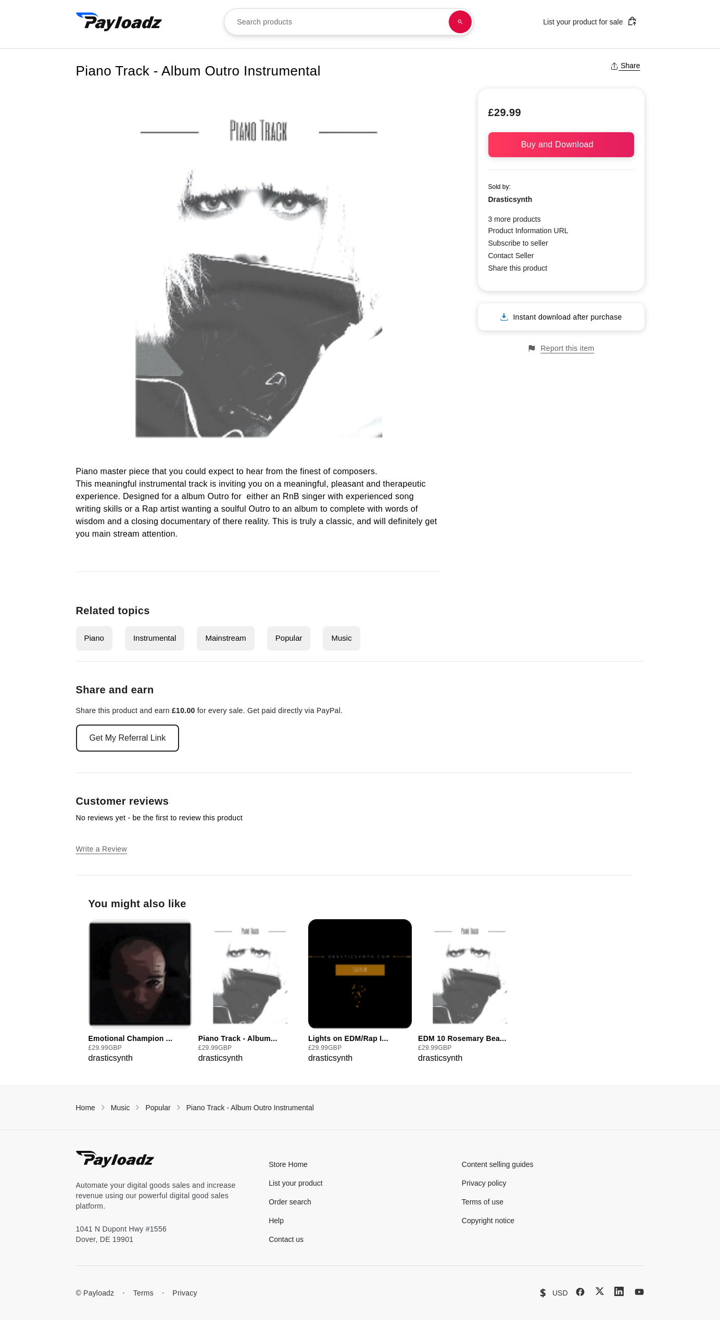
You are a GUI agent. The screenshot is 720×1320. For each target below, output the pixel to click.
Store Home (288, 1164)
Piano (94, 637)
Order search (290, 1202)
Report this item (560, 348)
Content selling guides (498, 1164)
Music (341, 637)
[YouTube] (639, 1292)
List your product (296, 1183)
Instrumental (154, 637)
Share (625, 65)
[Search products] (460, 21)
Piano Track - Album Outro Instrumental (250, 1107)
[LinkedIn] (619, 1291)
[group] (140, 991)
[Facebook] (580, 1292)
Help (276, 1220)
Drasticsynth (510, 199)
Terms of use (482, 1202)
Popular (288, 637)
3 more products (514, 219)
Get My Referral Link (128, 737)
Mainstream (225, 637)
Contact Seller (511, 255)
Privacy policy (484, 1183)
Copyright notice (488, 1220)
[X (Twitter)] (600, 1291)
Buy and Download (561, 144)
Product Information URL (528, 230)
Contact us (286, 1239)
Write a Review (101, 849)
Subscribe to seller (518, 243)
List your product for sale (590, 21)
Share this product (518, 268)
